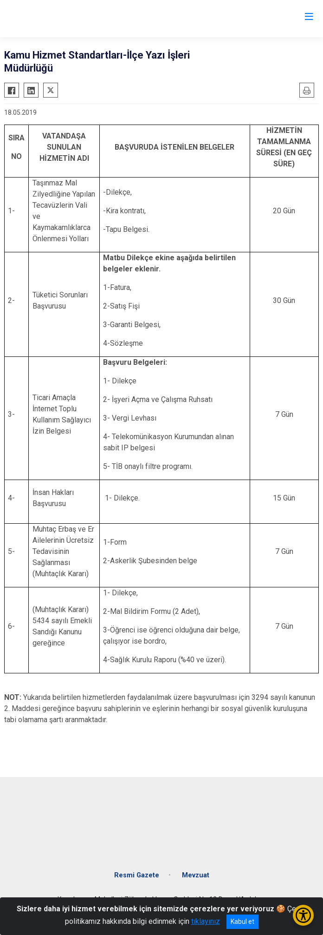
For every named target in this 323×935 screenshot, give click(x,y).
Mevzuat (195, 875)
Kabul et (242, 921)
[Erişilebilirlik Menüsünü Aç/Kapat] (303, 915)
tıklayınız (205, 921)
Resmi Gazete (136, 875)
